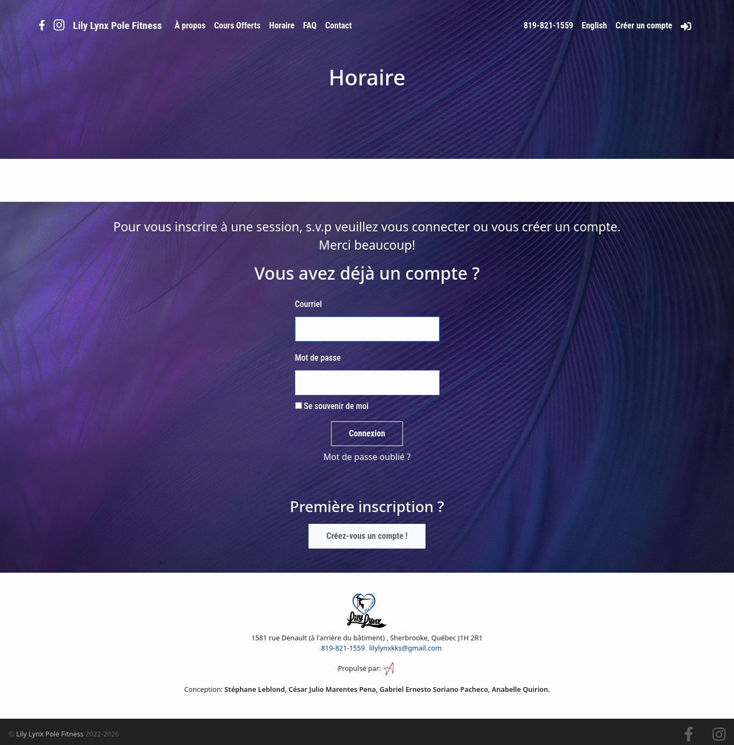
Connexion (367, 433)
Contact (338, 25)
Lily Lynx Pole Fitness (50, 734)
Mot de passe (318, 358)
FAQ (310, 25)
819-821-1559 (548, 25)
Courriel (308, 304)
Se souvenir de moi (332, 406)
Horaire (282, 25)
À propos (190, 25)
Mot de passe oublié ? (367, 457)
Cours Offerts (237, 25)
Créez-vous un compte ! (366, 536)
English (594, 25)
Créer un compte (643, 25)
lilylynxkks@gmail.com (405, 648)
